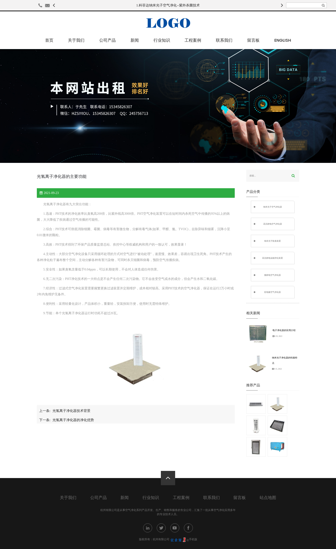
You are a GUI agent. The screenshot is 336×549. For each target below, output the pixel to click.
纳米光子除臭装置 (272, 241)
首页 (49, 40)
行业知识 (162, 40)
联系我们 (224, 40)
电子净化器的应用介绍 (283, 330)
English (282, 40)
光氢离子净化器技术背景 (71, 411)
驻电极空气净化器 (272, 292)
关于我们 (76, 40)
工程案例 (193, 40)
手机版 (193, 539)
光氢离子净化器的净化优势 (73, 420)
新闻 (134, 40)
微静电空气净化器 (272, 275)
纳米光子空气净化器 (272, 207)
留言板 (253, 40)
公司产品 (107, 40)
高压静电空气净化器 (272, 224)
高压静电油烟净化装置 (272, 258)
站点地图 (268, 497)
